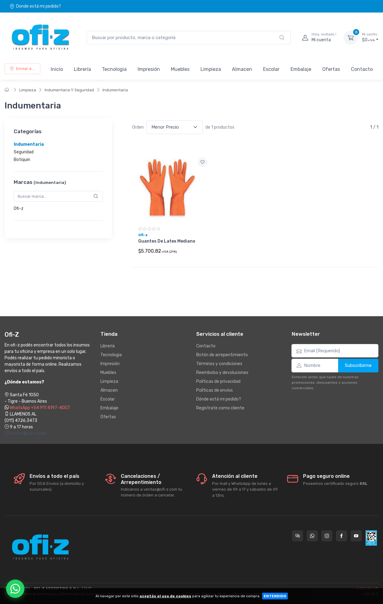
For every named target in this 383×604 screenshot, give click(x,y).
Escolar (271, 69)
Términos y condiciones (219, 363)
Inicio (57, 69)
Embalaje (301, 69)
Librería (82, 69)
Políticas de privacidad (218, 381)
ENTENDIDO (275, 596)
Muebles (180, 69)
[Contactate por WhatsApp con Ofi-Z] (312, 535)
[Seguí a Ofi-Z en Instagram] (326, 535)
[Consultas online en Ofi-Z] (297, 535)
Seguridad (24, 152)
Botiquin (22, 159)
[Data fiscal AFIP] (371, 538)
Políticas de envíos (214, 390)
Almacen (242, 69)
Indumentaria (115, 90)
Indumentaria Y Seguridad (69, 90)
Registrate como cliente (220, 408)
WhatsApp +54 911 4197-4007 (40, 407)
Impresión (149, 69)
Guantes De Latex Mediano (166, 241)
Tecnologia (114, 69)
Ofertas (331, 69)
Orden (138, 127)
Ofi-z (18, 208)
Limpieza (211, 69)
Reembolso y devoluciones (222, 372)
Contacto (362, 69)
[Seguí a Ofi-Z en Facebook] (341, 535)
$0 (370, 37)
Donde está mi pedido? (35, 6)
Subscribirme (358, 365)
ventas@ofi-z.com (26, 433)
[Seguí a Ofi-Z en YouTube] (356, 535)
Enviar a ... (22, 68)
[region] (58, 152)
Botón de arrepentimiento (222, 354)
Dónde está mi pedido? (218, 399)
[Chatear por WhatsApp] (15, 589)
